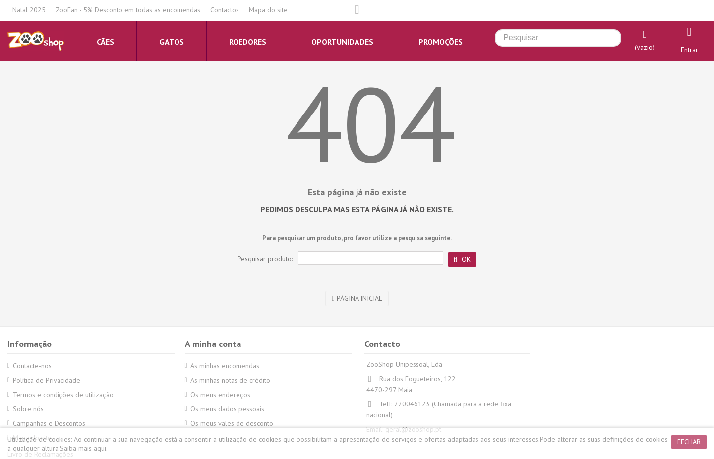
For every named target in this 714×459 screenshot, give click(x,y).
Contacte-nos (32, 365)
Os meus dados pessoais (227, 408)
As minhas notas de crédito (230, 380)
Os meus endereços (220, 394)
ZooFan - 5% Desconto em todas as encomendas (128, 9)
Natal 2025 (29, 9)
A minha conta (213, 343)
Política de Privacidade (46, 380)
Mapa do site (268, 9)
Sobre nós (28, 408)
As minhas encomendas (224, 365)
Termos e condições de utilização (63, 394)
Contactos (224, 9)
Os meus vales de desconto (231, 423)
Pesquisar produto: (265, 258)
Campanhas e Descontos (49, 423)
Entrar (689, 49)
